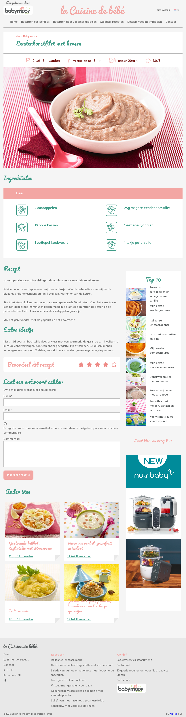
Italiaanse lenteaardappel (67, 660)
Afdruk (8, 670)
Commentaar (11, 439)
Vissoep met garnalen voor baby (71, 685)
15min (96, 61)
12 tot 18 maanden (45, 61)
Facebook (5, 680)
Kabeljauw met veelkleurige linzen (73, 706)
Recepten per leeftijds (35, 22)
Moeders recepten (112, 22)
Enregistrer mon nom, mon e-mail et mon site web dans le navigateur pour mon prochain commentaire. (60, 430)
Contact (171, 22)
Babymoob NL (12, 675)
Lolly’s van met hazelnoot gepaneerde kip (77, 700)
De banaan (123, 680)
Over (6, 654)
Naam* (7, 396)
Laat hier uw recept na (153, 440)
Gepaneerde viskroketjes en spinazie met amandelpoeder (77, 693)
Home (14, 22)
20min (133, 61)
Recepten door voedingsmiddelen (75, 22)
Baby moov (30, 36)
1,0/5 (156, 61)
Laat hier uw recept (16, 659)
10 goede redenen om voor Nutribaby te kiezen (142, 673)
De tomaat (123, 665)
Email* (7, 410)
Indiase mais (19, 611)
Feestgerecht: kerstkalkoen (68, 680)
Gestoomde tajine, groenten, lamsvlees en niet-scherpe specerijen (89, 605)
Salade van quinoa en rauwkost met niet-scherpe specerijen (82, 673)
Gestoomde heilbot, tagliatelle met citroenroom (30, 545)
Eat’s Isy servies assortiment (134, 660)
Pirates (173, 714)
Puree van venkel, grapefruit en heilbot (89, 545)
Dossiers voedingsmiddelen (144, 22)
